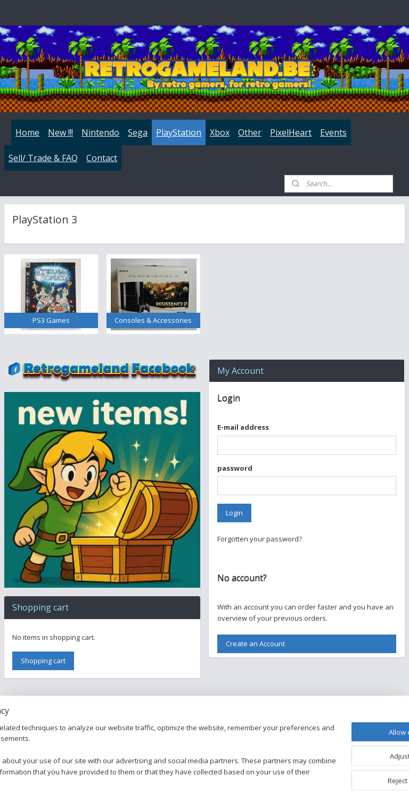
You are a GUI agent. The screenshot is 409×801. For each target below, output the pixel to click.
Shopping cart (43, 660)
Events (333, 132)
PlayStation (178, 132)
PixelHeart (291, 132)
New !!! (60, 132)
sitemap (246, 782)
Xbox (220, 132)
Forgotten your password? (259, 539)
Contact (101, 158)
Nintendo (100, 132)
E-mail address (243, 427)
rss (269, 782)
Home (27, 132)
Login (234, 513)
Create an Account (255, 643)
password (234, 468)
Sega (138, 132)
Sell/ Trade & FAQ (43, 158)
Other (249, 132)
